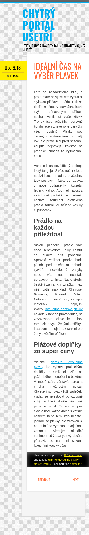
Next (78, 479)
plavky (37, 463)
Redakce (14, 76)
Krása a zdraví (73, 455)
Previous (42, 479)
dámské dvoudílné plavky (63, 459)
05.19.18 (13, 67)
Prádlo (47, 463)
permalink (76, 463)
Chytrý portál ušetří (38, 25)
